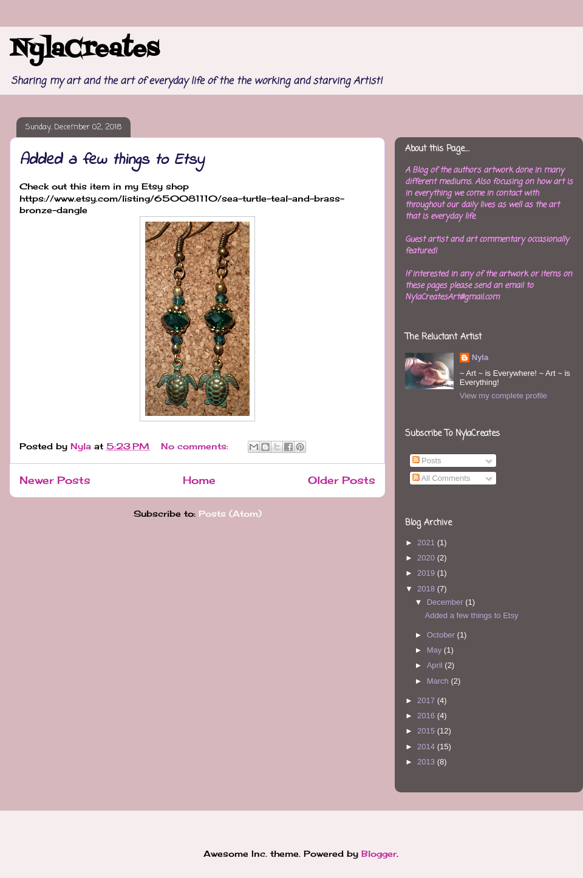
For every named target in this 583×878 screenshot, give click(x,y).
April (436, 665)
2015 (427, 730)
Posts (427, 460)
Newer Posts (54, 480)
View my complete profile (503, 395)
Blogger (379, 853)
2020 (427, 557)
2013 (427, 761)
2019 (427, 572)
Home (199, 480)
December (446, 602)
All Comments (441, 478)
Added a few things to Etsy (111, 160)
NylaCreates (84, 49)
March (439, 681)
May (435, 650)
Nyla (480, 357)
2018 (427, 588)
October (442, 634)
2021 (427, 542)
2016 (427, 715)
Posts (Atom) (230, 513)
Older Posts (341, 480)
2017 (427, 700)
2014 (427, 746)
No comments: (196, 446)
